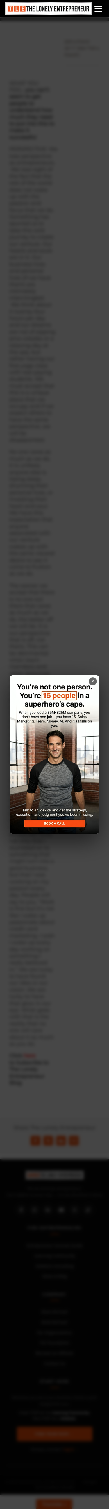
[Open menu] (98, 9)
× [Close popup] (93, 681)
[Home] (48, 8)
